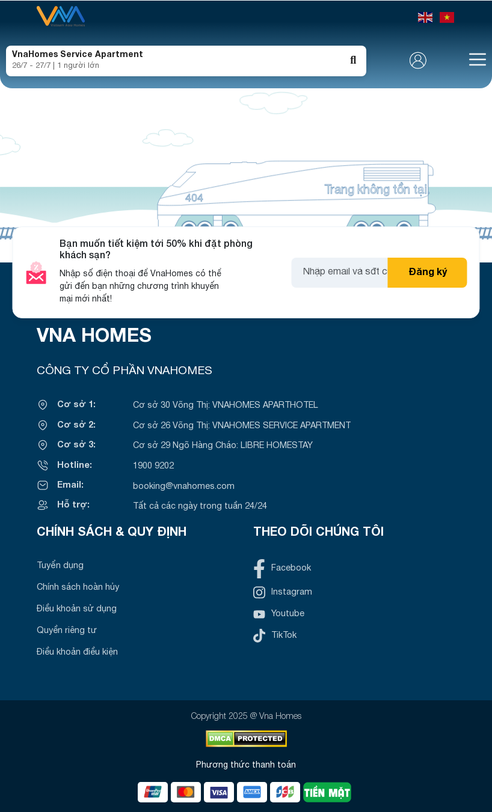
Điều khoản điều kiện (77, 652)
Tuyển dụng (60, 566)
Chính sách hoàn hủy (78, 588)
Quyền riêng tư (67, 631)
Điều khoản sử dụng (77, 609)
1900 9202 (153, 466)
